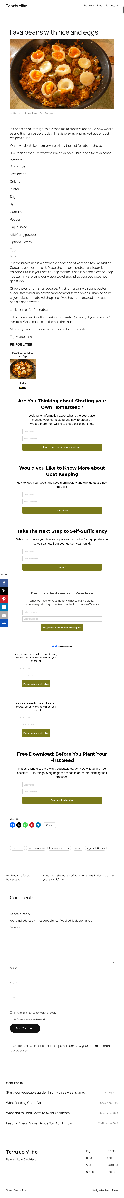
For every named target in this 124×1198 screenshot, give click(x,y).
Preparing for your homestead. (19, 877)
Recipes (78, 848)
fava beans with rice (59, 848)
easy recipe (17, 848)
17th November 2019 (108, 1123)
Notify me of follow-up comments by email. (34, 1012)
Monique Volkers (29, 113)
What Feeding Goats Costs (25, 1102)
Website (14, 997)
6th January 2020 (109, 1102)
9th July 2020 (111, 1092)
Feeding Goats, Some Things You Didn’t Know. (39, 1123)
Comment (15, 927)
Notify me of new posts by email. (29, 1019)
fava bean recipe (36, 848)
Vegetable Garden (96, 848)
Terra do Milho (16, 5)
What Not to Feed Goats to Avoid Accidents (38, 1113)
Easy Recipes (46, 113)
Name (13, 967)
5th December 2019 (108, 1113)
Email (13, 982)
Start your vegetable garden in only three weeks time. (45, 1092)
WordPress (112, 1190)
